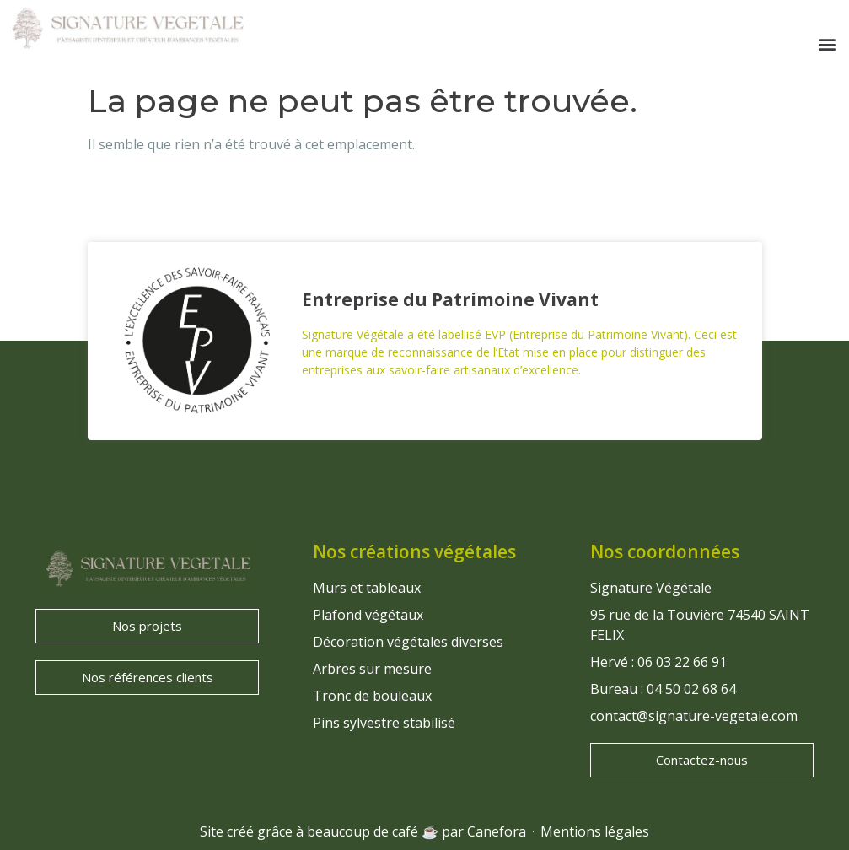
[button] (827, 44)
